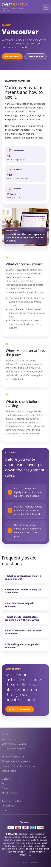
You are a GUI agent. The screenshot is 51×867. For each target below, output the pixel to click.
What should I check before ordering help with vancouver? (22, 618)
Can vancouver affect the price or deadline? (23, 632)
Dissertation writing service (15, 748)
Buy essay (7, 734)
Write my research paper (14, 744)
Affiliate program (10, 793)
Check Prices (35, 56)
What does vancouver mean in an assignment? (23, 577)
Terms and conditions (12, 801)
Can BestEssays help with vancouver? (20, 605)
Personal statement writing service (18, 766)
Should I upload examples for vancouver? (22, 646)
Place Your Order (20, 709)
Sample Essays (9, 770)
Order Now (12, 56)
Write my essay (9, 739)
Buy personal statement (13, 756)
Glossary (6, 778)
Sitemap (6, 788)
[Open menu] (46, 7)
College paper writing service (16, 761)
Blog (4, 783)
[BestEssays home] (14, 4)
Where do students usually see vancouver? (23, 591)
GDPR (5, 810)
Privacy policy (8, 805)
